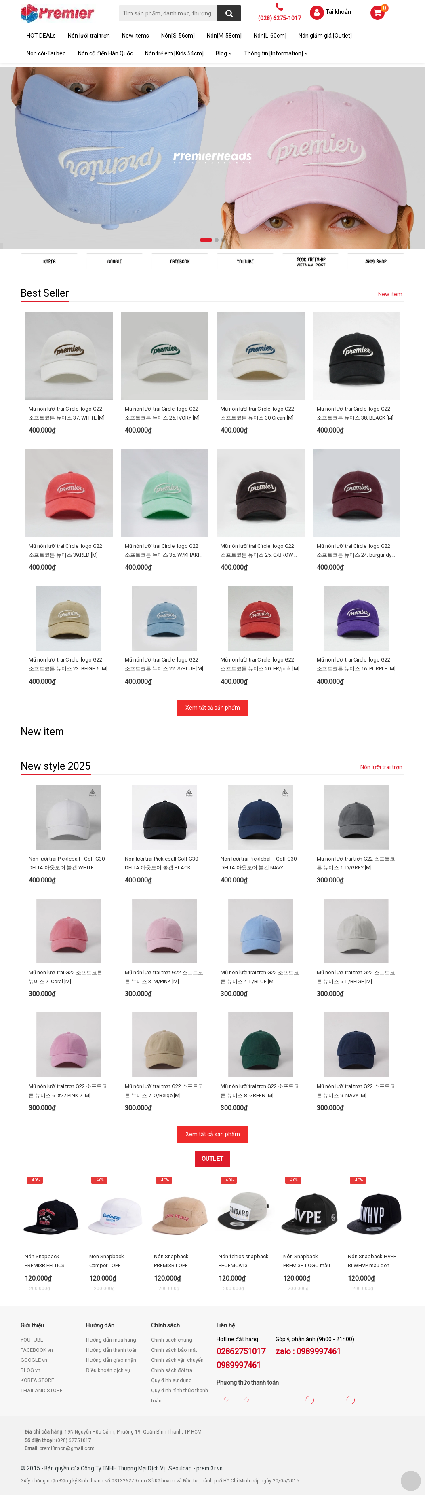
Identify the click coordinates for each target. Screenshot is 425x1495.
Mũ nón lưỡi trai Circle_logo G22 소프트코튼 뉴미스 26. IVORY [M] (162, 413)
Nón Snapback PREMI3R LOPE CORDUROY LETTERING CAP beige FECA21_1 (179, 1261)
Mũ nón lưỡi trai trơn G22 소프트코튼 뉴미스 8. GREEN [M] (260, 1090)
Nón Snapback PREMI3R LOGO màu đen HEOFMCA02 (306, 1261)
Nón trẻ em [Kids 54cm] (174, 53)
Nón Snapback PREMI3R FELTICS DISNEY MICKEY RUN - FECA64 (50, 1261)
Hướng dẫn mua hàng (111, 1340)
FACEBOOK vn (37, 1350)
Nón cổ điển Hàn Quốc (105, 53)
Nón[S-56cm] (178, 35)
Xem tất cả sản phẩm (212, 707)
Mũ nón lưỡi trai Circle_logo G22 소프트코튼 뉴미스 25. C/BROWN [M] (259, 551)
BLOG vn (30, 1370)
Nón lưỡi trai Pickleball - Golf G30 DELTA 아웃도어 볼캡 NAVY (259, 863)
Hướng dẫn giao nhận (111, 1360)
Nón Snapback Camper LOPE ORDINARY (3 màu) (111, 1261)
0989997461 (239, 1365)
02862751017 (241, 1351)
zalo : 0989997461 (308, 1351)
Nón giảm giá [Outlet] (325, 35)
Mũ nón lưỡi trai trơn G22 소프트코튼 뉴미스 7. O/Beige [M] (164, 1090)
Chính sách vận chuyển (177, 1360)
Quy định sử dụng (171, 1380)
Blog (224, 53)
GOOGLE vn (34, 1360)
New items (135, 35)
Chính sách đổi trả (171, 1370)
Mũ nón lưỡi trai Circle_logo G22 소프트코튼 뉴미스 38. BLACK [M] (355, 413)
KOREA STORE (37, 1380)
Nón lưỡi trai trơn (89, 35)
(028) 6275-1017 (279, 18)
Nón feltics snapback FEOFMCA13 (244, 1260)
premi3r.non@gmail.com (67, 1448)
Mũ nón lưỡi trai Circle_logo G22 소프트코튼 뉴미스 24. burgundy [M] (354, 551)
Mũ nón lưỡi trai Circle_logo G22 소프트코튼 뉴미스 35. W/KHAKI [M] (162, 551)
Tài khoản (338, 11)
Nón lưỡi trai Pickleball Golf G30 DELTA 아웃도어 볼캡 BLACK (161, 863)
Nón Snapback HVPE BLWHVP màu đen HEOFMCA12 (372, 1261)
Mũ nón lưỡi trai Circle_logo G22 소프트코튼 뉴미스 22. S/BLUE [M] (164, 664)
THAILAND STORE (42, 1390)
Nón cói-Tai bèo (46, 53)
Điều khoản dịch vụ (108, 1370)
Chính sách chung (171, 1340)
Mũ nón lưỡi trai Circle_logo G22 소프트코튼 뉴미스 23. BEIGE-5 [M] (68, 664)
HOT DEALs (41, 35)
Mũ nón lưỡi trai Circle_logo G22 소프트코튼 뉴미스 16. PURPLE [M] (356, 664)
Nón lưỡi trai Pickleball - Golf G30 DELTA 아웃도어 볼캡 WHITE (67, 863)
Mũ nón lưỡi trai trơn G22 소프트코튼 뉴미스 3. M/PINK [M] (164, 976)
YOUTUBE (32, 1340)
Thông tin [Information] (276, 53)
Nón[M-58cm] (224, 35)
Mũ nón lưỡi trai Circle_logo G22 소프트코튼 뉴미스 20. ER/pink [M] (260, 664)
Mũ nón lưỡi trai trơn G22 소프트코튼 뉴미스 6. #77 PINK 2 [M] (68, 1090)
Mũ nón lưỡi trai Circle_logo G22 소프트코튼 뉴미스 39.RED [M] (65, 550)
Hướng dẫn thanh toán (112, 1350)
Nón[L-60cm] (270, 35)
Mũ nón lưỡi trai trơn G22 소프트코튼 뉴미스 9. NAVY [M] (356, 1090)
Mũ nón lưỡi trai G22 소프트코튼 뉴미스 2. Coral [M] (65, 976)
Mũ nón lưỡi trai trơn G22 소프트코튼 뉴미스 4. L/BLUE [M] (260, 976)
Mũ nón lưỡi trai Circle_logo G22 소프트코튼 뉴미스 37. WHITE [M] (67, 413)
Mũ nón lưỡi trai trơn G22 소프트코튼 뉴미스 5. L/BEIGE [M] (356, 976)
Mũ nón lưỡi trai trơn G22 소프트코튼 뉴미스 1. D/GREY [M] (356, 863)
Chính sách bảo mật (174, 1350)
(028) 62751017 (73, 1440)
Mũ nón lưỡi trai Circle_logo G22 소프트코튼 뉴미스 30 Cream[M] (257, 413)
